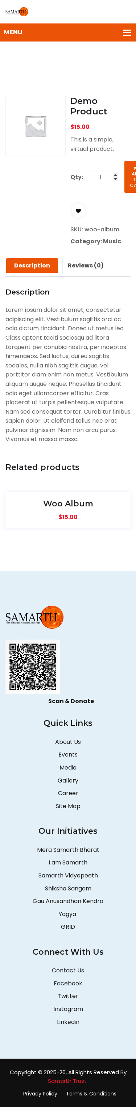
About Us (68, 742)
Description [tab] (32, 265)
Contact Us (68, 970)
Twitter (68, 996)
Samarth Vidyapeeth (68, 875)
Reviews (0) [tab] (86, 265)
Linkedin (68, 1022)
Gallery (68, 780)
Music (112, 241)
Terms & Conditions (91, 1093)
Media (68, 767)
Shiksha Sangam (68, 888)
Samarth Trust (68, 1081)
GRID (68, 927)
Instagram (68, 1009)
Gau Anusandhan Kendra (68, 901)
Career (68, 793)
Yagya (68, 914)
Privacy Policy (40, 1093)
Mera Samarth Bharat (68, 850)
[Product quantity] (103, 177)
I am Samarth (68, 862)
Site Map (68, 806)
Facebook (68, 983)
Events (68, 754)
